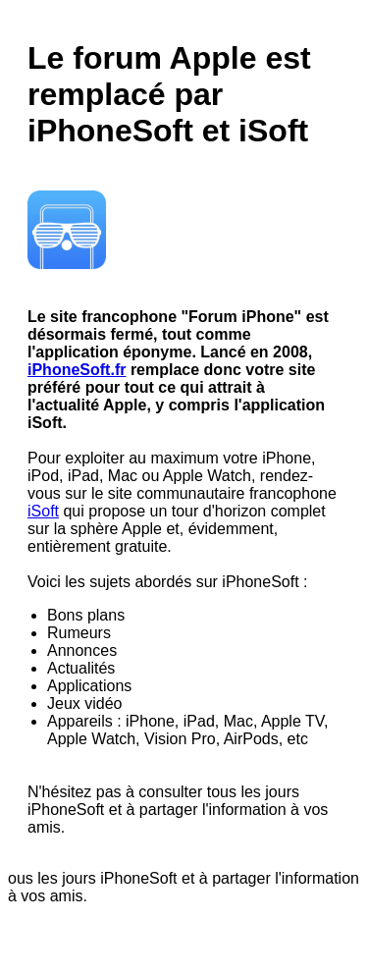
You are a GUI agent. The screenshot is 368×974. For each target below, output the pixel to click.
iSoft (43, 511)
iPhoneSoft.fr (76, 369)
